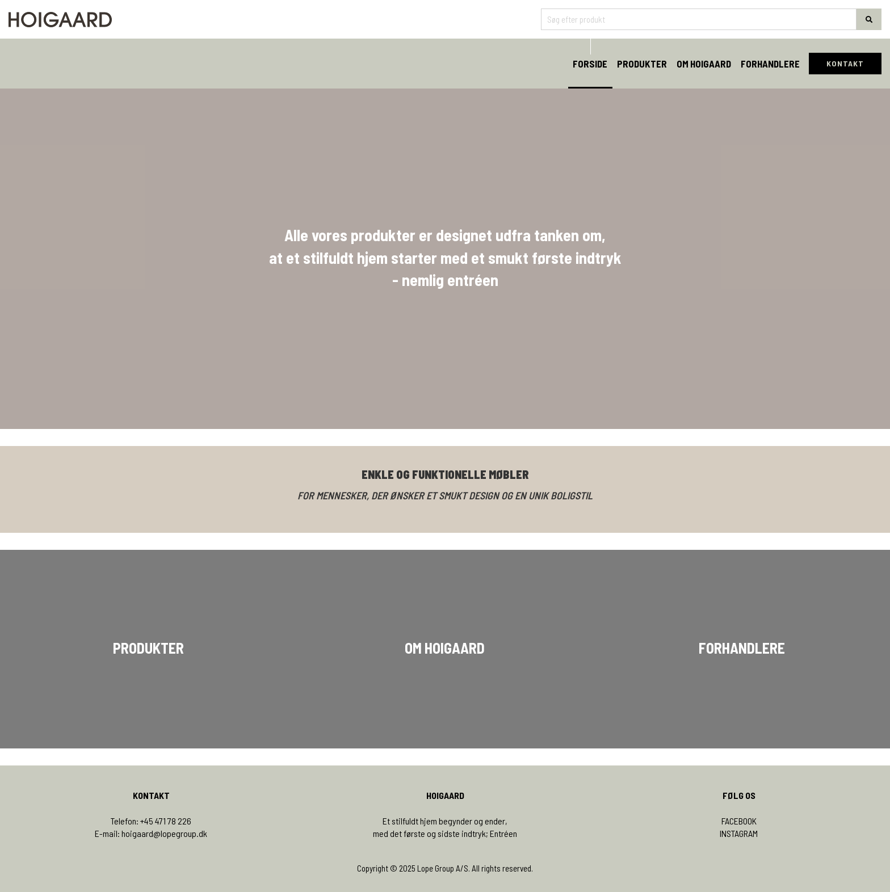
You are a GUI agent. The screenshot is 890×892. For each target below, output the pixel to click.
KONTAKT (845, 63)
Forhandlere (770, 63)
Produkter (642, 63)
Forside (590, 63)
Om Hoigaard (704, 63)
